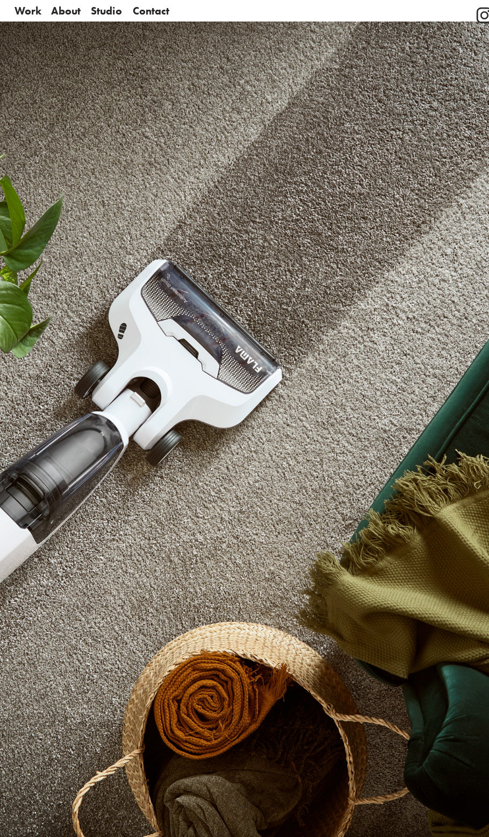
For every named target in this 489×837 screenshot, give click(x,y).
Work (28, 10)
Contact (151, 10)
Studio (106, 10)
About (66, 10)
